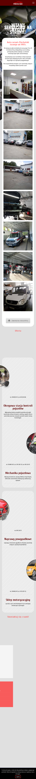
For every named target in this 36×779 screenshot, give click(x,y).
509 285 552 (19, 464)
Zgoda (18, 776)
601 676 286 (23, 397)
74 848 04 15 (11, 464)
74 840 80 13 (15, 397)
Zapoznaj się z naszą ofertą (18, 320)
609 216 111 (27, 464)
